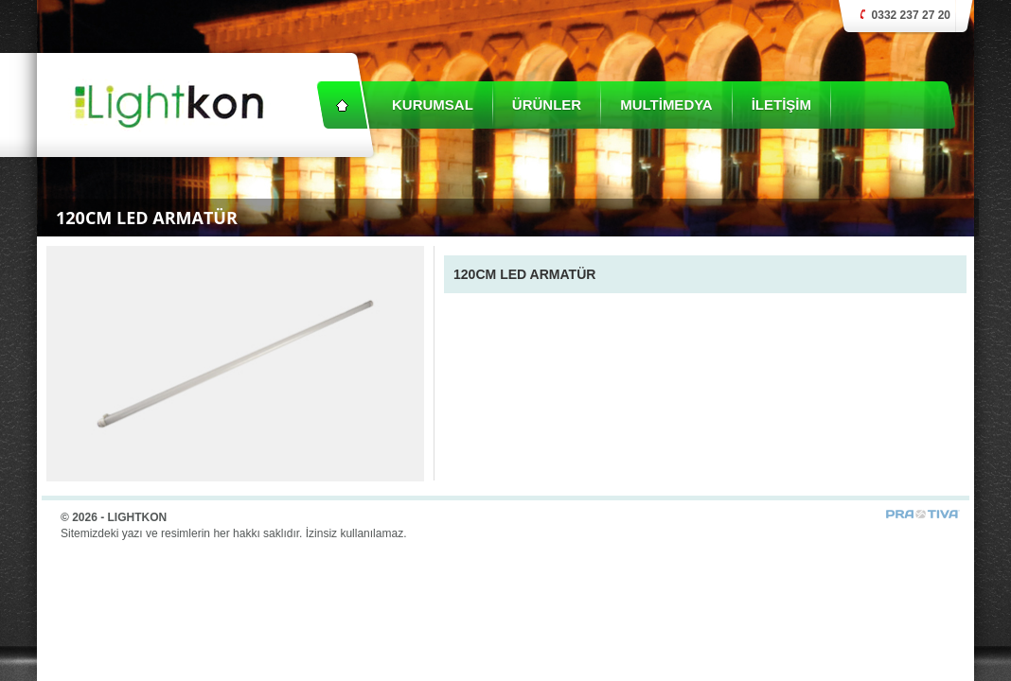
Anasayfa (342, 105)
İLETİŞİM (781, 104)
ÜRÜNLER (546, 104)
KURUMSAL (432, 104)
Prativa (923, 514)
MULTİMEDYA (666, 104)
